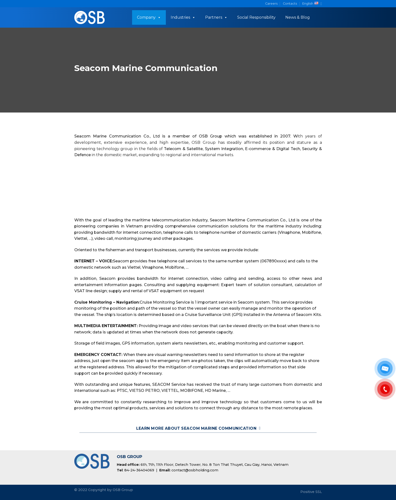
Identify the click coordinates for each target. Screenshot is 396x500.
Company (149, 17)
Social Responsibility (256, 17)
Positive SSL (311, 492)
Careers (271, 3)
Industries (183, 17)
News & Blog (297, 17)
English (312, 3)
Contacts (290, 3)
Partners (216, 17)
